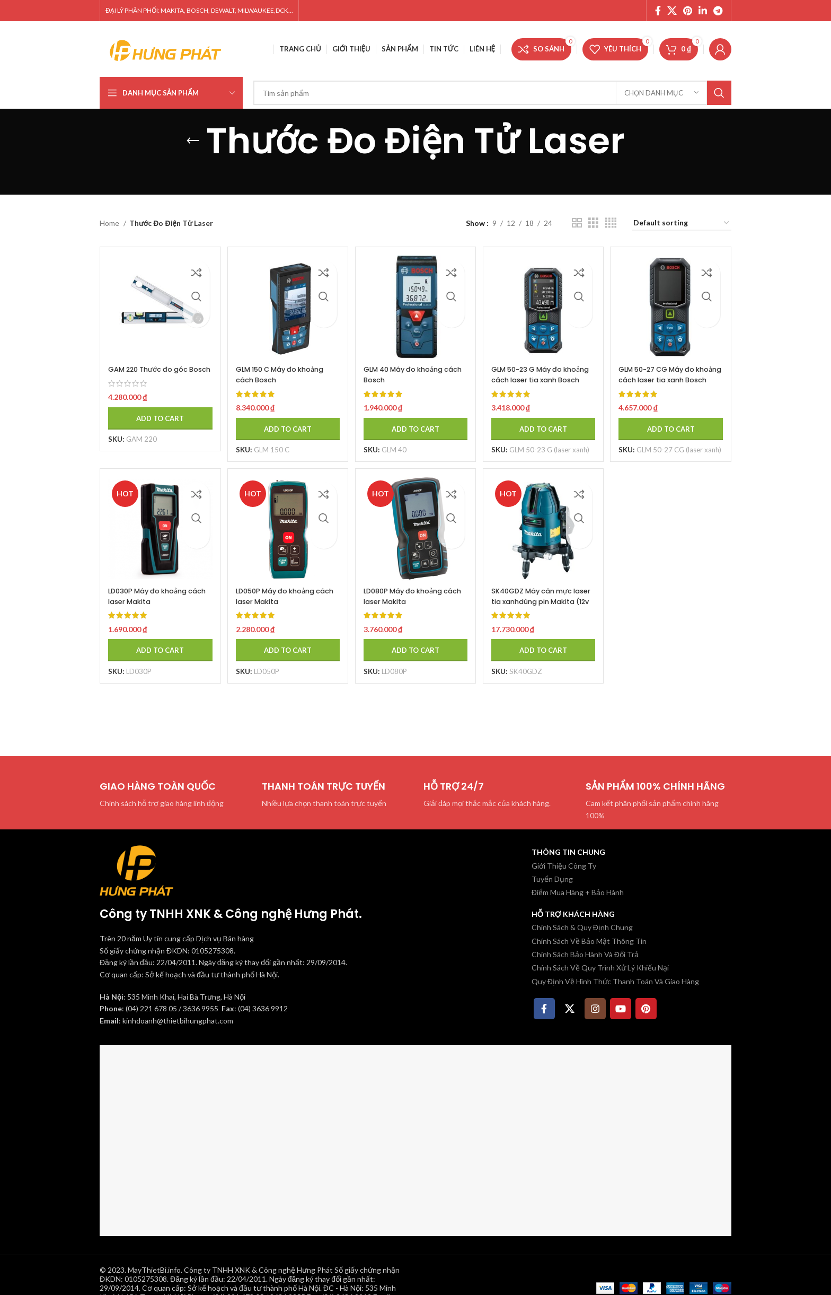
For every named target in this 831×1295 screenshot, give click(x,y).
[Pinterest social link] (687, 11)
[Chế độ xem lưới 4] (610, 223)
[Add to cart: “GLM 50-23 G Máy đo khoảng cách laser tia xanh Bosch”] (545, 421)
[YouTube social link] (620, 1008)
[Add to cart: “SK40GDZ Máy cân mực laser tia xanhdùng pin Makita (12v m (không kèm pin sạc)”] (545, 654)
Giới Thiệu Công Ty (564, 865)
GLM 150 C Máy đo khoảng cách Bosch (275, 367)
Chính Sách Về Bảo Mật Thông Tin (589, 941)
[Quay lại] (193, 141)
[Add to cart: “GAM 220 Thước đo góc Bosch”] (156, 421)
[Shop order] (681, 223)
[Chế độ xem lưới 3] (593, 223)
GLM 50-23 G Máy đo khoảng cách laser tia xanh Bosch (539, 372)
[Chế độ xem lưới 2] (577, 223)
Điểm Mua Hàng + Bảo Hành (578, 892)
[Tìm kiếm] (492, 93)
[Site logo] (166, 47)
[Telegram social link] (718, 11)
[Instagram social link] (595, 1008)
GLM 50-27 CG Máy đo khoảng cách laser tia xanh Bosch (669, 372)
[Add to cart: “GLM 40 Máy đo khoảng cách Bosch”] (415, 421)
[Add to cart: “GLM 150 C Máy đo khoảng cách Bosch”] (285, 421)
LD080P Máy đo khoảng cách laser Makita (411, 600)
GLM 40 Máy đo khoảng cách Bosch (411, 367)
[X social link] (672, 11)
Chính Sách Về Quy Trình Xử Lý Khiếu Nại (600, 967)
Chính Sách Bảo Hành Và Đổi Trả (585, 954)
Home (110, 223)
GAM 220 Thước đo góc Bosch (153, 367)
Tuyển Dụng (552, 878)
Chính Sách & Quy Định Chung (582, 927)
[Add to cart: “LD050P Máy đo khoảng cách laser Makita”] (285, 654)
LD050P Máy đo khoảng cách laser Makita (281, 600)
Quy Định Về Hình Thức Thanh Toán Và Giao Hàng (615, 981)
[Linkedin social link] (702, 11)
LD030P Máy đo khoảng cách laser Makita (152, 600)
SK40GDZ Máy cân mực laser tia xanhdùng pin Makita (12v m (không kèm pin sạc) (541, 611)
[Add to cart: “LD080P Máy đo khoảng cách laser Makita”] (415, 654)
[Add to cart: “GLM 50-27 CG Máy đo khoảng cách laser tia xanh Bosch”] (674, 421)
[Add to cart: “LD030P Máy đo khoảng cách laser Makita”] (156, 654)
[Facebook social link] (658, 11)
